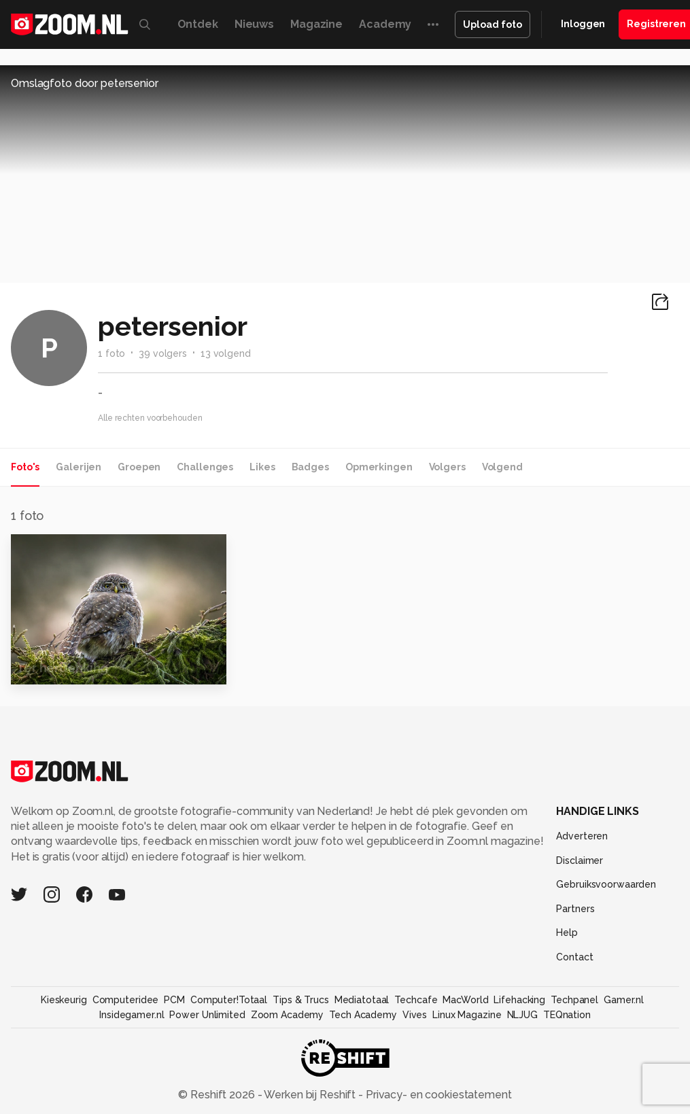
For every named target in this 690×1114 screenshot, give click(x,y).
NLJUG (522, 1014)
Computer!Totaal (228, 999)
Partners (575, 908)
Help (567, 932)
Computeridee (125, 999)
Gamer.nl (624, 999)
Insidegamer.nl (131, 1014)
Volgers (447, 467)
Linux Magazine (466, 1014)
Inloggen (583, 23)
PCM (174, 999)
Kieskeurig (64, 999)
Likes (262, 467)
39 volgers (163, 353)
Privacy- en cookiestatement (437, 1094)
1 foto (111, 353)
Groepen (139, 467)
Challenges (205, 467)
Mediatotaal (362, 999)
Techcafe (415, 999)
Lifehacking (519, 999)
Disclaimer (579, 860)
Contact (574, 957)
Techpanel (574, 999)
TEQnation (567, 1014)
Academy (385, 24)
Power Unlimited (207, 1014)
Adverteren (582, 836)
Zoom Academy (287, 1014)
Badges (310, 467)
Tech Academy (363, 1014)
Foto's (25, 467)
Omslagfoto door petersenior (84, 83)
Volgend (502, 467)
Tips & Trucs (301, 999)
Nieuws (254, 24)
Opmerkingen (379, 467)
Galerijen (78, 467)
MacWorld (465, 999)
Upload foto (492, 24)
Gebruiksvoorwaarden (606, 884)
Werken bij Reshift (310, 1094)
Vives (414, 1014)
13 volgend (226, 353)
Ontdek (197, 24)
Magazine (316, 24)
